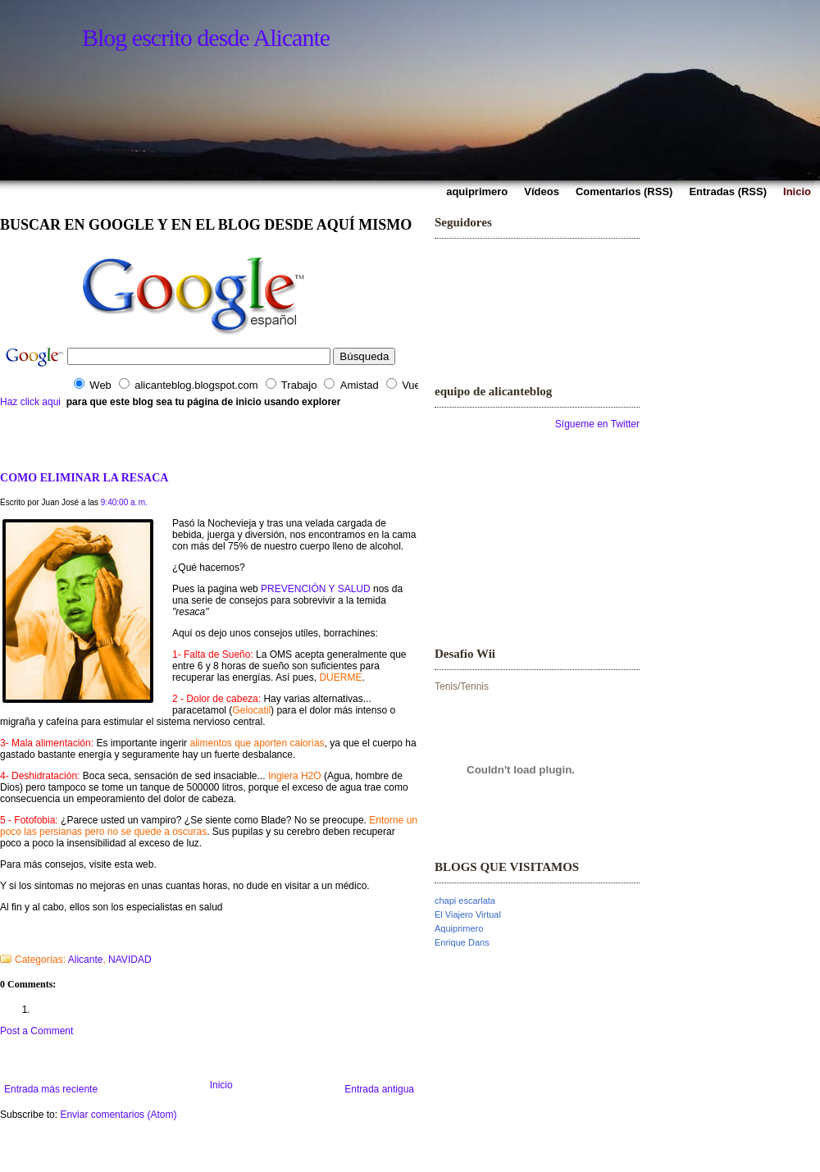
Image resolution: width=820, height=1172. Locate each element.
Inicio (221, 1085)
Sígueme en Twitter (597, 424)
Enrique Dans (462, 942)
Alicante (85, 959)
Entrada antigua (379, 1089)
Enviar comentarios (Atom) (118, 1114)
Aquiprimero (459, 928)
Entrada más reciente (51, 1089)
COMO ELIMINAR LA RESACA (84, 477)
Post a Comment (36, 1031)
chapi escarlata (465, 900)
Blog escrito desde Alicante (206, 37)
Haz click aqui (30, 402)
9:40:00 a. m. (124, 502)
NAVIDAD (129, 959)
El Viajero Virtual (468, 914)
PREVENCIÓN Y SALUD (316, 589)
